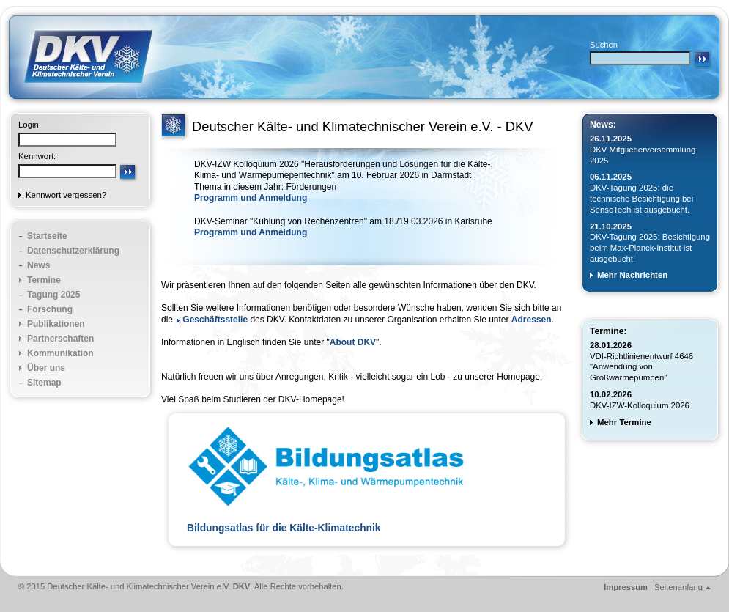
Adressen (531, 319)
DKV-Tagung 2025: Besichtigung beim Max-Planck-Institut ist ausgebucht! (650, 247)
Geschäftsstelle (215, 319)
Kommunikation (60, 353)
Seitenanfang (678, 587)
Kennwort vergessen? (66, 195)
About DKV (353, 342)
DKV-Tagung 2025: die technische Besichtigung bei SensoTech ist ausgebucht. (641, 198)
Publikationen (56, 324)
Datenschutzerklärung (73, 251)
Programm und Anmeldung (250, 198)
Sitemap (44, 382)
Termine (44, 280)
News (38, 265)
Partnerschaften (60, 338)
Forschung (50, 309)
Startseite (47, 236)
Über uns (46, 368)
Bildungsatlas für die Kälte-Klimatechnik (284, 528)
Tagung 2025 (53, 295)
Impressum (626, 587)
